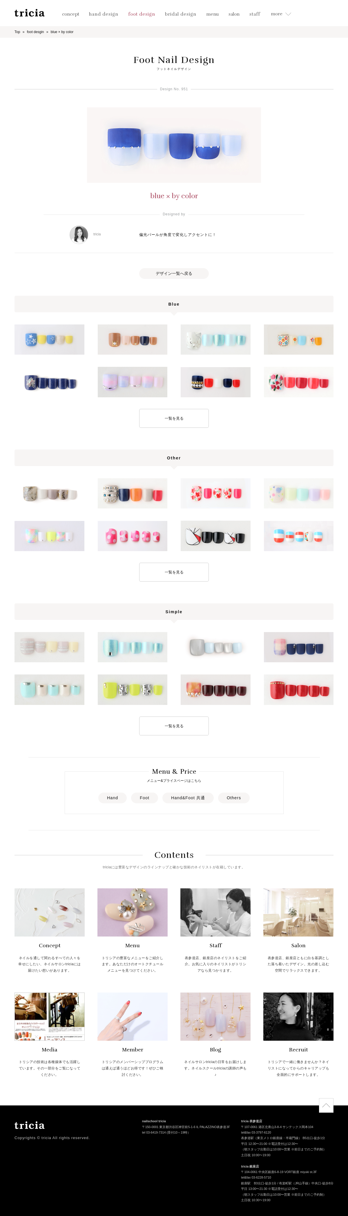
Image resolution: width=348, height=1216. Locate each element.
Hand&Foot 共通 (188, 797)
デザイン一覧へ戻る (174, 273)
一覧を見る (174, 418)
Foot (144, 797)
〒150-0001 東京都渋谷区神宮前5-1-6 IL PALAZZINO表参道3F (186, 1127)
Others (234, 797)
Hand (112, 797)
